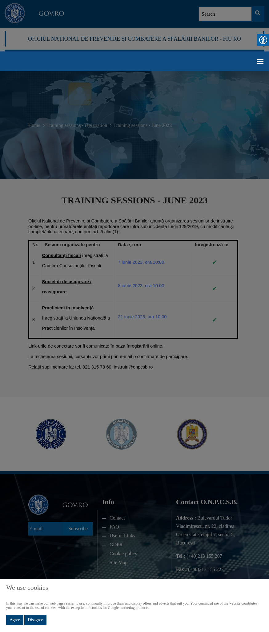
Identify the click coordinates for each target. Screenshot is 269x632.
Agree (15, 620)
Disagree (35, 620)
